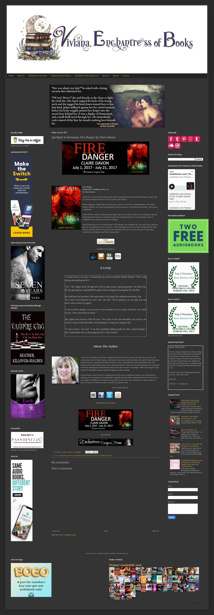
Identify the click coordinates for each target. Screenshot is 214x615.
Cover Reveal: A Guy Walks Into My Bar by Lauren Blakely (191, 445)
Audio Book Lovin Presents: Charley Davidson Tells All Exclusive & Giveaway (190, 402)
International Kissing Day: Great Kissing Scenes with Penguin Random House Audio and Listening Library (191, 463)
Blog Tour (63, 455)
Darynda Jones (183, 384)
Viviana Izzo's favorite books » (194, 603)
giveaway (109, 455)
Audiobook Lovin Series (37, 76)
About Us (21, 76)
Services (126, 76)
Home (11, 76)
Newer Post (56, 531)
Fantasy (95, 455)
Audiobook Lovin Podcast (61, 76)
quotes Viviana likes (177, 347)
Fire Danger (101, 455)
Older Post (155, 531)
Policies (116, 76)
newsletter (111, 403)
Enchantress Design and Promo (64, 452)
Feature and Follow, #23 (189, 430)
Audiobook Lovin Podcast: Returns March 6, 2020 (190, 417)
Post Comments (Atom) (68, 535)
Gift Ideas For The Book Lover (86, 76)
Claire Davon (70, 455)
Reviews (105, 76)
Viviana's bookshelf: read (125, 565)
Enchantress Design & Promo (84, 455)
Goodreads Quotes (197, 388)
